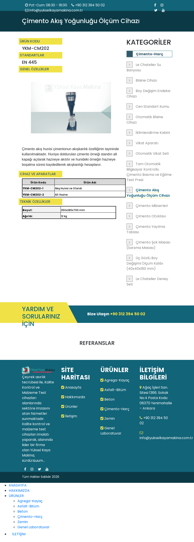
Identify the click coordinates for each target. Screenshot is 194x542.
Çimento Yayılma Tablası (146, 229)
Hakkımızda (73, 396)
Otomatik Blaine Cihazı (145, 119)
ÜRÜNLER (16, 495)
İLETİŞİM (18, 534)
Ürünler (69, 406)
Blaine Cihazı (146, 80)
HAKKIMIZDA (19, 490)
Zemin (107, 418)
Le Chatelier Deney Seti (147, 281)
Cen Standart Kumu (152, 106)
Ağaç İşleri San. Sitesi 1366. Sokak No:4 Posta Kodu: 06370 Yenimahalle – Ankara (156, 398)
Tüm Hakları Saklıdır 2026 (40, 477)
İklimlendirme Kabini (153, 132)
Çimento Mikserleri (152, 205)
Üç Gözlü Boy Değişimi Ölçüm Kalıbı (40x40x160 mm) (145, 263)
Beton (107, 399)
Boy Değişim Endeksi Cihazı (148, 93)
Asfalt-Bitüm (113, 389)
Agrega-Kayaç (114, 380)
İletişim (69, 416)
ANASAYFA (18, 485)
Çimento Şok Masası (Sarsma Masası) (148, 245)
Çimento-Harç (149, 54)
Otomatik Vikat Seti (152, 153)
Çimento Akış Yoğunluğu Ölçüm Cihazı (148, 193)
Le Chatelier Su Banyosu (144, 67)
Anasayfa (71, 387)
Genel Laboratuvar (110, 431)
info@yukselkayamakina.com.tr (54, 10)
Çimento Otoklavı (151, 216)
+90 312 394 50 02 (90, 5)
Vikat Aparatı (147, 143)
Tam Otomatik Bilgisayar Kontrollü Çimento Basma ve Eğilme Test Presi (149, 171)
